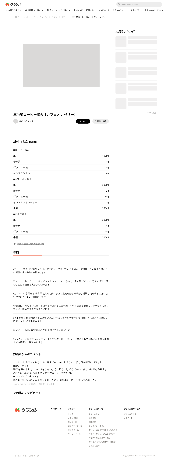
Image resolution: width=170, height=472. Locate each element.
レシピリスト (73, 418)
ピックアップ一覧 (75, 426)
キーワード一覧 (74, 434)
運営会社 (92, 418)
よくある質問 (94, 446)
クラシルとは (94, 414)
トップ (70, 414)
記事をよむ (90, 10)
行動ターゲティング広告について (102, 434)
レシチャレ (128, 418)
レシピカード (104, 10)
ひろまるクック (26, 121)
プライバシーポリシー (98, 426)
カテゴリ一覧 (73, 430)
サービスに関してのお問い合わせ (102, 442)
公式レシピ (78, 10)
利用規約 (92, 422)
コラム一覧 (72, 422)
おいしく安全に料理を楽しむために (103, 430)
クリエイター (135, 10)
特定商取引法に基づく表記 (99, 438)
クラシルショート (120, 10)
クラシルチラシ (130, 414)
